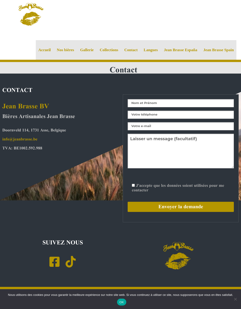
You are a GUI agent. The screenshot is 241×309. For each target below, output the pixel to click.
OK (121, 302)
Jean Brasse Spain (218, 50)
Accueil (44, 50)
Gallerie (87, 50)
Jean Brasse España (180, 50)
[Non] (235, 299)
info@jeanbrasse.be (19, 139)
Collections (109, 50)
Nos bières (65, 50)
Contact (131, 50)
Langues (151, 50)
